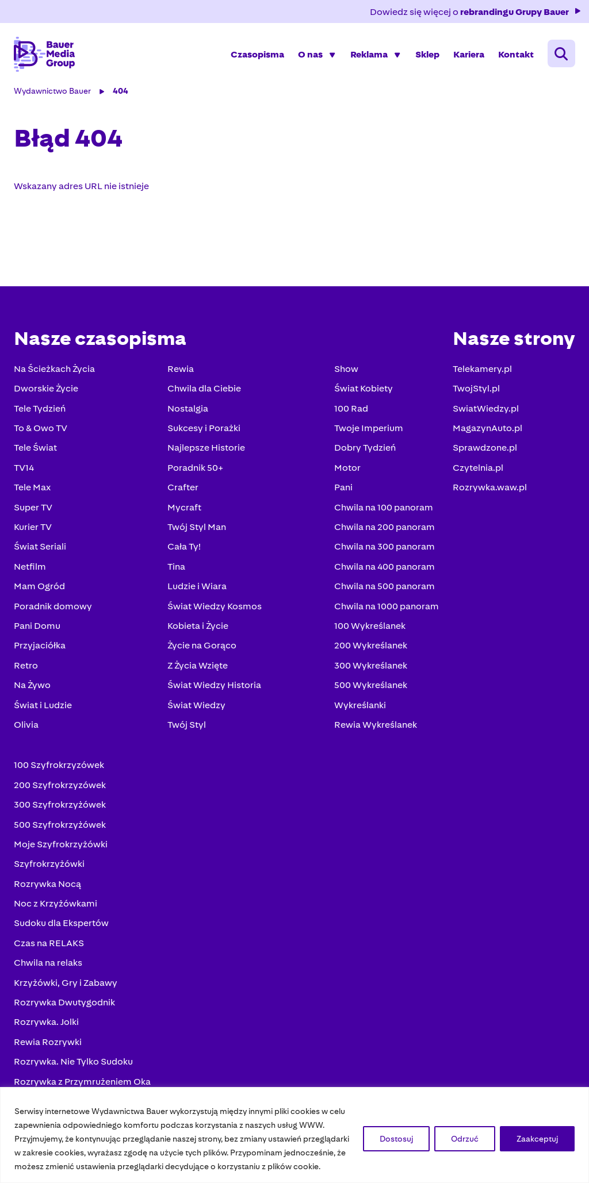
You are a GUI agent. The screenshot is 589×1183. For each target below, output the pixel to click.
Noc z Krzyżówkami (55, 903)
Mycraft (184, 507)
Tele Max (32, 487)
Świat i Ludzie (43, 705)
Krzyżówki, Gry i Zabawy (65, 982)
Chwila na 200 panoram (384, 526)
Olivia (26, 724)
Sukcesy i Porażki (203, 427)
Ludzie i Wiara (197, 586)
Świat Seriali (40, 546)
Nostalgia (187, 408)
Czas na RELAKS (49, 943)
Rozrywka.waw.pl (490, 487)
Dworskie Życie (46, 388)
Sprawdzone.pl (485, 447)
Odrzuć (465, 1138)
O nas (310, 54)
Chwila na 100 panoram (383, 507)
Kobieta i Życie (197, 625)
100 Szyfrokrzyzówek (59, 764)
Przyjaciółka (40, 645)
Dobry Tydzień (365, 447)
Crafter (182, 487)
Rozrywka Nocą (47, 883)
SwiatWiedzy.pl (486, 408)
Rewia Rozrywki (48, 1041)
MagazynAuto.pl (487, 427)
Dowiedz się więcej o (476, 11)
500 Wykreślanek (370, 684)
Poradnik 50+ (195, 467)
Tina (176, 566)
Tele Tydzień (40, 408)
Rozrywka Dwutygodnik (64, 1002)
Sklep (427, 54)
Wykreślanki (360, 705)
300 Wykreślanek (370, 665)
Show (346, 368)
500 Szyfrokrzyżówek (60, 824)
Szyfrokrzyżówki (49, 863)
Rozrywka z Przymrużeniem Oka (82, 1081)
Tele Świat (35, 447)
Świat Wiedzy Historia (214, 684)
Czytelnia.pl (478, 467)
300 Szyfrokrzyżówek (60, 804)
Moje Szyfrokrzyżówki (61, 844)
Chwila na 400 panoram (384, 566)
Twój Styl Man (196, 526)
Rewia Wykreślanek (375, 724)
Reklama (369, 54)
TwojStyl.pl (476, 388)
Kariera (468, 54)
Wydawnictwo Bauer (52, 90)
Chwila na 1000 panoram (386, 606)
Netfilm (30, 566)
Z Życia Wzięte (197, 665)
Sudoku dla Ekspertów (61, 922)
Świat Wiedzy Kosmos (214, 606)
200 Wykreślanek (370, 645)
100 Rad (351, 408)
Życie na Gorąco (201, 645)
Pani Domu (37, 625)
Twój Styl (186, 724)
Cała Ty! (184, 546)
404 (120, 90)
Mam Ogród (39, 586)
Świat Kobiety (363, 388)
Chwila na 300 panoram (384, 546)
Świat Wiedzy (196, 705)
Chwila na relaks (48, 962)
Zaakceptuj (537, 1138)
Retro (26, 665)
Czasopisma (257, 54)
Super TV (33, 507)
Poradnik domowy (53, 606)
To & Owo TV (40, 427)
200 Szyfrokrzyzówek (60, 784)
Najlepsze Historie (206, 447)
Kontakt (516, 54)
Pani (343, 487)
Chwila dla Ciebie (204, 388)
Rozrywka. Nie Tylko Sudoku (73, 1061)
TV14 (24, 467)
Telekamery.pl (482, 368)
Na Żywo (32, 684)
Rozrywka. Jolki (46, 1021)
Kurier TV (33, 526)
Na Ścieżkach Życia (54, 368)
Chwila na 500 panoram (384, 586)
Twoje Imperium (368, 427)
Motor (347, 467)
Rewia (180, 368)
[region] (294, 1135)
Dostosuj (396, 1138)
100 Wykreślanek (370, 625)
